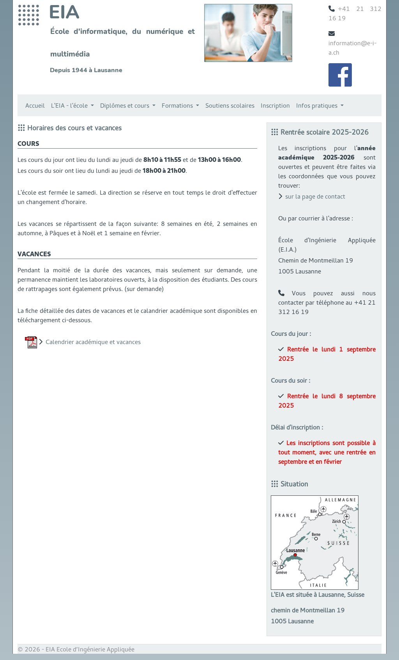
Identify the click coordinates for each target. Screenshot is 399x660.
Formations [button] (178, 105)
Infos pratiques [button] (317, 105)
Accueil (35, 105)
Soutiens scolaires (229, 105)
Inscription (275, 105)
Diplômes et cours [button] (125, 105)
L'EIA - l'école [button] (70, 105)
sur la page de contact (315, 196)
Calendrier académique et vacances (93, 341)
